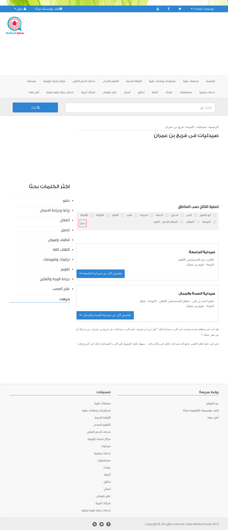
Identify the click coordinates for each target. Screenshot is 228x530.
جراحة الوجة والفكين (55, 278)
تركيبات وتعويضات (56, 258)
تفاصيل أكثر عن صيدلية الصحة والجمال (105, 314)
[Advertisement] (142, 43)
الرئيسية (210, 80)
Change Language (202, 9)
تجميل (65, 229)
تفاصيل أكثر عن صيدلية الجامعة (100, 273)
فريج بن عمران (174, 126)
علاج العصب (61, 288)
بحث (35, 107)
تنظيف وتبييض (59, 238)
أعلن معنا (34, 91)
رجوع (82, 222)
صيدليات (201, 126)
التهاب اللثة (61, 248)
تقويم (65, 268)
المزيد (156, 221)
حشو (66, 199)
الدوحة (190, 126)
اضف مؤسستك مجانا (48, 9)
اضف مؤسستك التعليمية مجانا (201, 410)
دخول (20, 9)
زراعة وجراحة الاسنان (55, 209)
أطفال (65, 219)
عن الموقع (212, 403)
